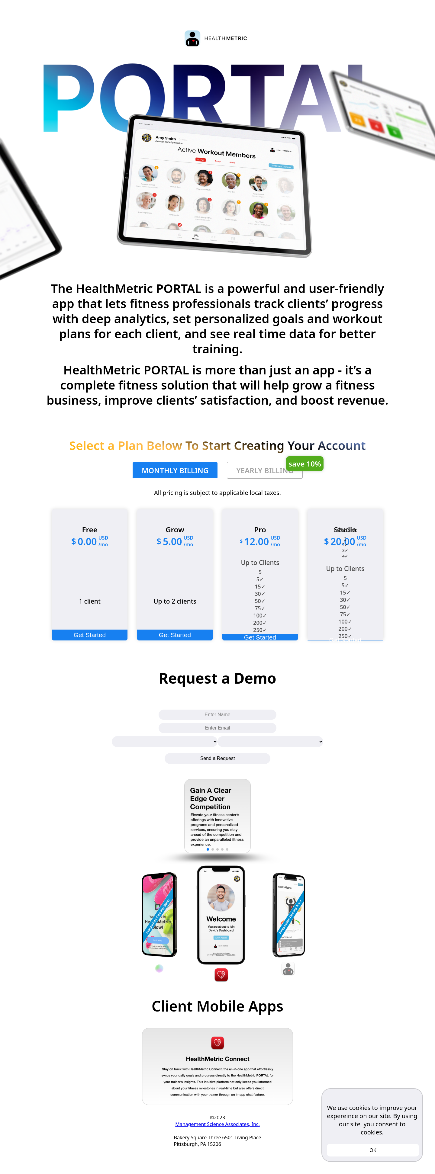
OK (372, 1150)
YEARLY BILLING (269, 468)
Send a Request (217, 758)
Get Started (90, 634)
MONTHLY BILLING (175, 470)
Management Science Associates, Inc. (217, 1124)
